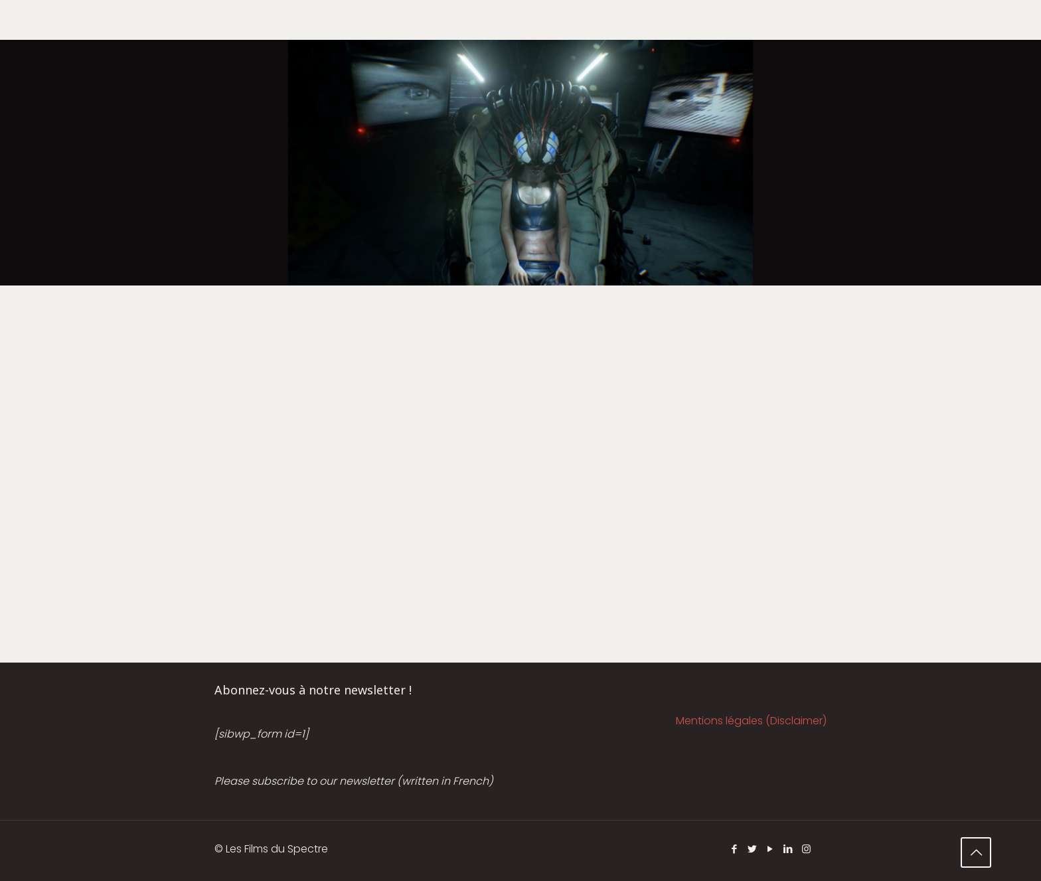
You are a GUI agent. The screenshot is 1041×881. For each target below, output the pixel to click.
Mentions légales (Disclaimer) (751, 720)
